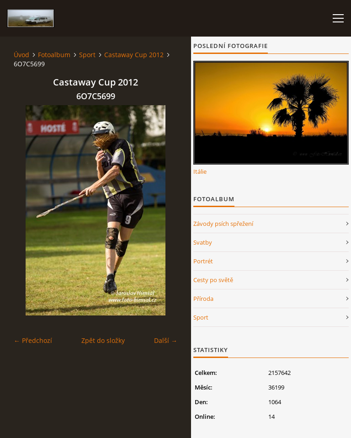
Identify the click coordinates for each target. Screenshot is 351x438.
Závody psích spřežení (223, 223)
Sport (87, 54)
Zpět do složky (103, 340)
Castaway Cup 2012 (134, 54)
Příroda (203, 298)
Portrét (203, 261)
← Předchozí (33, 340)
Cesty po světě (213, 280)
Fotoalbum (54, 54)
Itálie (200, 171)
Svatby (202, 242)
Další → (165, 340)
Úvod (21, 54)
